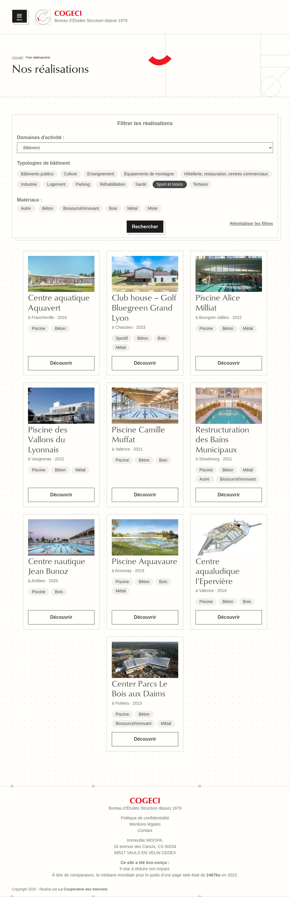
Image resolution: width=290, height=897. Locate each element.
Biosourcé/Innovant (238, 479)
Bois (162, 338)
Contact (145, 830)
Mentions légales (145, 824)
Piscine (38, 328)
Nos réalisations (38, 57)
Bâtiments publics (37, 173)
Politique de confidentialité (145, 818)
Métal (121, 347)
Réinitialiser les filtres (251, 223)
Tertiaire (200, 184)
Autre (204, 479)
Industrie (29, 184)
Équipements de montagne (149, 173)
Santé (140, 184)
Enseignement (100, 173)
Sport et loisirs (169, 184)
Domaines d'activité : (40, 137)
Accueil (17, 57)
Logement (56, 184)
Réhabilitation (112, 184)
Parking (83, 184)
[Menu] (19, 16)
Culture (70, 173)
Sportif (122, 338)
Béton (60, 328)
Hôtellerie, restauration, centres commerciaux (226, 173)
